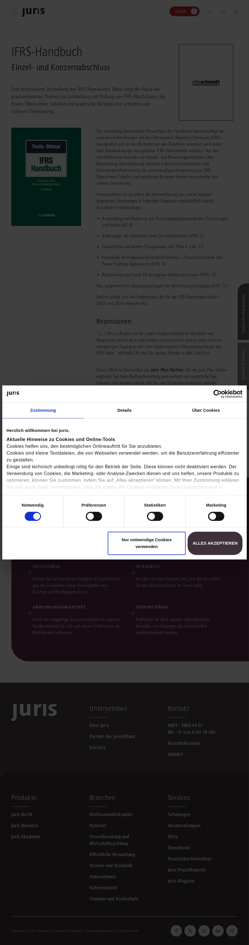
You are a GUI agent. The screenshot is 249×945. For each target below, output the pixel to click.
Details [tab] (124, 410)
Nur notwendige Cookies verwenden (147, 543)
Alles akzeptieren (215, 543)
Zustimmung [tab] (43, 410)
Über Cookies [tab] (206, 410)
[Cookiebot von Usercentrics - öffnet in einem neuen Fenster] (217, 394)
